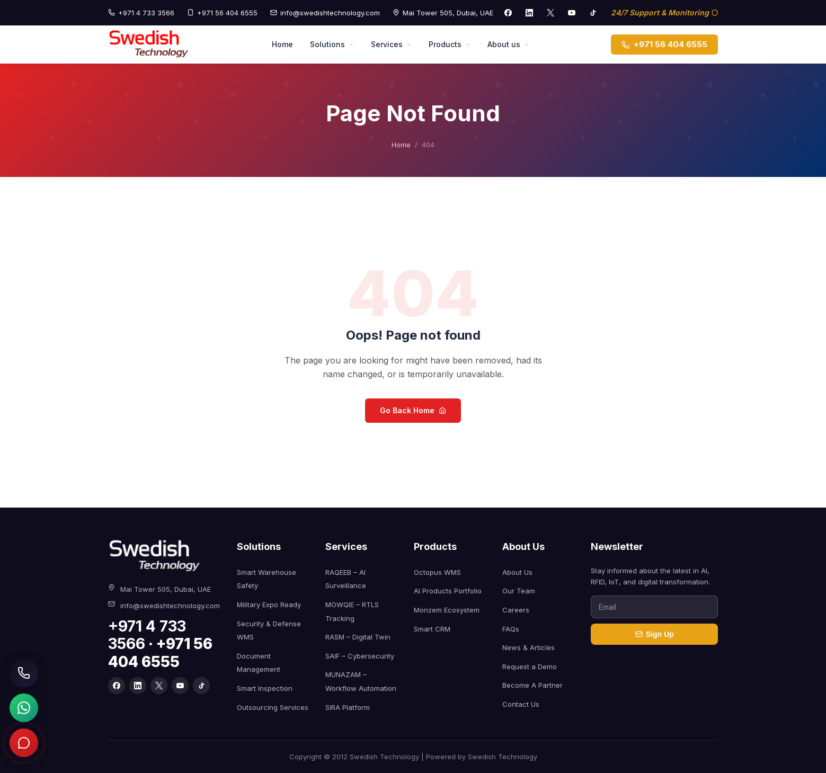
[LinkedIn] (529, 12)
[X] (550, 12)
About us (508, 44)
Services (391, 44)
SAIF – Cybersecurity (359, 656)
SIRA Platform (347, 707)
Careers (515, 610)
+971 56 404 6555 (222, 12)
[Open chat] (24, 742)
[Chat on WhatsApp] (24, 708)
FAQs (510, 629)
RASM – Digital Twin (357, 637)
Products (449, 44)
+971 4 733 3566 (141, 12)
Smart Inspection (264, 688)
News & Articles (528, 647)
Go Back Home (413, 410)
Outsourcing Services (272, 707)
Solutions (332, 44)
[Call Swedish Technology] (24, 673)
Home (282, 44)
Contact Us (520, 704)
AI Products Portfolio (448, 591)
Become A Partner (532, 685)
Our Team (518, 591)
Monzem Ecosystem (446, 610)
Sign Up (654, 634)
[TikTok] (592, 12)
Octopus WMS (437, 572)
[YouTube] (571, 12)
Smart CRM (432, 629)
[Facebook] (508, 12)
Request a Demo (529, 666)
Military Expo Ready (269, 604)
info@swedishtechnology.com (325, 12)
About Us (517, 572)
